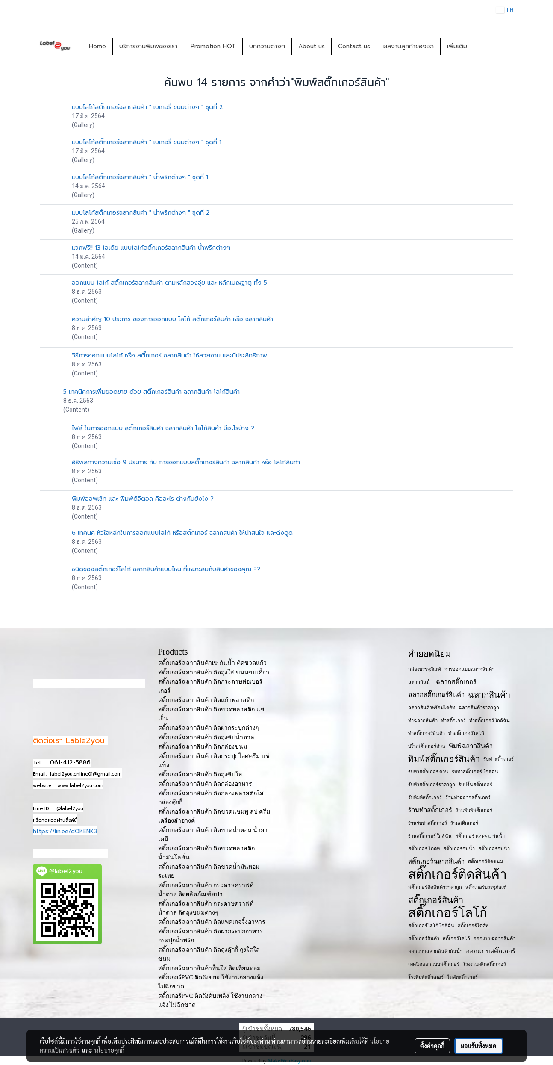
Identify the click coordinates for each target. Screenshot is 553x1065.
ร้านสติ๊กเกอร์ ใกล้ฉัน (430, 835)
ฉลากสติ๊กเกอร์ (456, 682)
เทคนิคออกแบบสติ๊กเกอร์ (433, 964)
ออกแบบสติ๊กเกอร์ (490, 951)
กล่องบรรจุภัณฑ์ (424, 669)
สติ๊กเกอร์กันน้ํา (494, 848)
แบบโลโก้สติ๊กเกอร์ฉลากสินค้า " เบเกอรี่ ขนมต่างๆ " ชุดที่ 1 (146, 142)
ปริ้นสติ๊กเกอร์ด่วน (426, 746)
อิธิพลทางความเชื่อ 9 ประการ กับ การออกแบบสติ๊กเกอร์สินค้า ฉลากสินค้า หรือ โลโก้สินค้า (186, 462)
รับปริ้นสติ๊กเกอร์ (475, 784)
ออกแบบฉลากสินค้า (494, 938)
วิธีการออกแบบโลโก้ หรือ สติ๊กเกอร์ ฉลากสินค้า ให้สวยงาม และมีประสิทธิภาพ (169, 355)
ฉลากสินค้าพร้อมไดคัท (431, 707)
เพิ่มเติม (457, 46)
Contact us (354, 46)
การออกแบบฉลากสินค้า (469, 669)
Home (97, 46)
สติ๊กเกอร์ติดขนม (485, 861)
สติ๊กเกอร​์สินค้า (423, 938)
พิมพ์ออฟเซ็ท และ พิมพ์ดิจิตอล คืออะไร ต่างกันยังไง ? (143, 498)
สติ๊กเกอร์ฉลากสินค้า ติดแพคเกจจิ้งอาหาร (212, 922)
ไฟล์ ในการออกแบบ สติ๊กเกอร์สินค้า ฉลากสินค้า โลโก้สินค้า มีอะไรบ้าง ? (163, 428)
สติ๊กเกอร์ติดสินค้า (457, 874)
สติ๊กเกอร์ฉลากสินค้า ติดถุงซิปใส (200, 774)
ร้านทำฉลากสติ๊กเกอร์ (468, 797)
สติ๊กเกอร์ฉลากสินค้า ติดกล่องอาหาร (205, 784)
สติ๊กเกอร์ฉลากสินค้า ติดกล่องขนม (202, 746)
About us (311, 46)
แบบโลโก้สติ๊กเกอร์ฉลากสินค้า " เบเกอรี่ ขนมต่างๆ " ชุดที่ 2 (147, 107)
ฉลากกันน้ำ (420, 681)
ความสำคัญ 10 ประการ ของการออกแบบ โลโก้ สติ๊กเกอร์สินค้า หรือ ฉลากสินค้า (172, 319)
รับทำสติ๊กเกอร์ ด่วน (428, 771)
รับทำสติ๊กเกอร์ (498, 758)
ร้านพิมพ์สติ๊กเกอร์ (474, 810)
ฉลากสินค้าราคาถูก (479, 707)
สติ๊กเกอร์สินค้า (435, 900)
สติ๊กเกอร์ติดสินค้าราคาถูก (435, 887)
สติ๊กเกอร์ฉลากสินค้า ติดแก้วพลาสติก (206, 700)
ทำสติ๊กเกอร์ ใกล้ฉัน (489, 720)
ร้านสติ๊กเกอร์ (464, 823)
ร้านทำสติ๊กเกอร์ (430, 810)
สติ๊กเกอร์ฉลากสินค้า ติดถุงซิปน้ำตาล (206, 737)
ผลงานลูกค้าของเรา (408, 46)
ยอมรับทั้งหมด (479, 1046)
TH (505, 10)
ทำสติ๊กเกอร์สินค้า (426, 733)
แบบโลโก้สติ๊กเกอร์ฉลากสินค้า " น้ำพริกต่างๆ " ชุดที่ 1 (140, 177)
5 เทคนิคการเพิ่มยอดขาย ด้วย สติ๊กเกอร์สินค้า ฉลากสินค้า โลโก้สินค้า (151, 391)
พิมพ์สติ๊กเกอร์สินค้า (444, 759)
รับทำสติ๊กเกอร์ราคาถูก (431, 784)
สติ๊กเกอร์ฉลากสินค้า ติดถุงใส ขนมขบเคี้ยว (213, 672)
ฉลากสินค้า (489, 694)
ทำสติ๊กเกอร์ (453, 720)
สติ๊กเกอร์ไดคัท (473, 925)
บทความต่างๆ (267, 46)
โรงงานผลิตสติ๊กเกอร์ (484, 964)
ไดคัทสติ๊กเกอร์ (462, 976)
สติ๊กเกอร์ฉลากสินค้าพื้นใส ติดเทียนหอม (209, 968)
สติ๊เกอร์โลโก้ (456, 938)
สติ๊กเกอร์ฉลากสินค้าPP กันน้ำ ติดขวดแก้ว (212, 663)
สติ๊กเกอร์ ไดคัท (424, 848)
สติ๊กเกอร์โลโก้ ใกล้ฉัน (431, 925)
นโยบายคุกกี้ (109, 1050)
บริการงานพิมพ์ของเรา (148, 46)
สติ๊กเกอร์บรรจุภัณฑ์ (485, 887)
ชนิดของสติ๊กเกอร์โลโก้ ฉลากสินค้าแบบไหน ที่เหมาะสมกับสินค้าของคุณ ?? (166, 569)
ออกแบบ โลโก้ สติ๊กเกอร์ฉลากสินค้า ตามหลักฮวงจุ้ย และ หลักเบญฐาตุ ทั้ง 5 (169, 282)
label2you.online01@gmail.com (86, 774)
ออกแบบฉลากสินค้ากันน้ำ (435, 951)
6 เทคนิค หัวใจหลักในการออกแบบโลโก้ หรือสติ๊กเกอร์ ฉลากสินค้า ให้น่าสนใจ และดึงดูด (182, 532)
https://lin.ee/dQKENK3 (65, 831)
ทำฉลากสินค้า (423, 720)
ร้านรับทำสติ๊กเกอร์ (427, 823)
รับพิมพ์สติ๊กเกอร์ (425, 797)
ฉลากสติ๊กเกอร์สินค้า (436, 694)
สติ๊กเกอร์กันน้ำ (459, 848)
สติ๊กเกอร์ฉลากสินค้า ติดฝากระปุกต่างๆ (208, 728)
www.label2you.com (80, 785)
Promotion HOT (213, 46)
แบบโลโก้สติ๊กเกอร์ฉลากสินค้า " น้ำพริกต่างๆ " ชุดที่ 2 (141, 212)
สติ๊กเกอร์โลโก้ (447, 912)
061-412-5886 (70, 762)
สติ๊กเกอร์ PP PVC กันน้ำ (479, 835)
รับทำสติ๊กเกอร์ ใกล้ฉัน (475, 771)
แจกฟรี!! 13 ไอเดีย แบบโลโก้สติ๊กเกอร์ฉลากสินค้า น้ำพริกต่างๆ (151, 247)
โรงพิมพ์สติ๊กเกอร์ (426, 976)
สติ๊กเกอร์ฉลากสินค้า (436, 861)
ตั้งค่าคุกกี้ (432, 1046)
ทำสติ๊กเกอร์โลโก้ (466, 733)
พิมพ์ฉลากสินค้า (471, 746)
